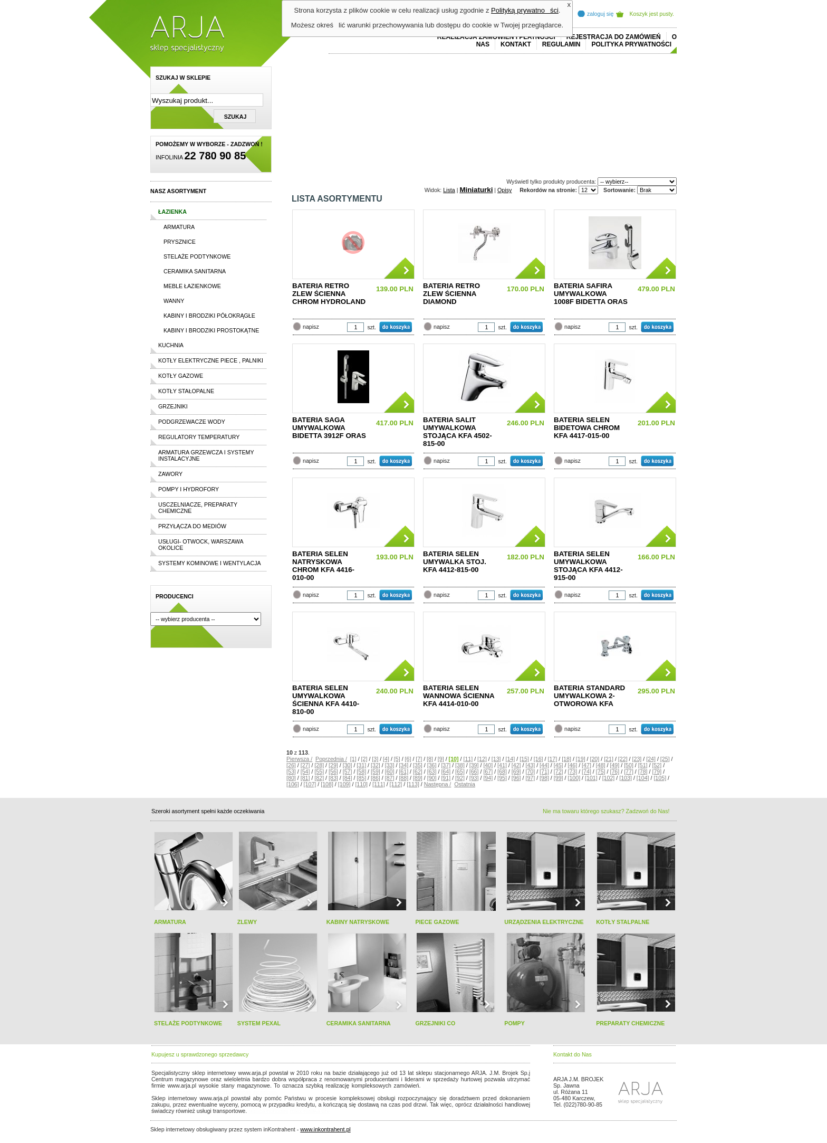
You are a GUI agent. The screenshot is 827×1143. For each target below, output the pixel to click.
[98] (544, 778)
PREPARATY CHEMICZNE (630, 1023)
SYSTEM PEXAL (259, 1023)
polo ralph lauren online (453, 1085)
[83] (333, 778)
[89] (417, 778)
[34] (403, 765)
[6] (408, 759)
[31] (361, 765)
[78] (643, 771)
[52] (656, 765)
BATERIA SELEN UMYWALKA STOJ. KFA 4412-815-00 (454, 562)
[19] (580, 759)
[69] (516, 771)
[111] (378, 784)
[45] (558, 765)
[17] (552, 759)
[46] (572, 765)
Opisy (504, 190)
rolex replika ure (310, 1111)
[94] (488, 778)
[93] (474, 778)
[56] (333, 771)
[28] (319, 765)
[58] (361, 771)
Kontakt (516, 44)
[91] (445, 778)
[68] (502, 771)
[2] (364, 759)
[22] (623, 759)
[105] (659, 778)
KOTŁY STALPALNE (622, 922)
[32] (375, 765)
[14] (510, 759)
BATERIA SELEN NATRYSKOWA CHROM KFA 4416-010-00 (323, 566)
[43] (530, 765)
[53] (291, 771)
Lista (449, 190)
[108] (327, 784)
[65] (460, 771)
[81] (305, 778)
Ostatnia (464, 784)
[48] (600, 765)
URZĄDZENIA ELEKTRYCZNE (543, 922)
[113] (413, 784)
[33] (390, 765)
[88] (403, 778)
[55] (319, 771)
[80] (291, 778)
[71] (544, 771)
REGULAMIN (561, 44)
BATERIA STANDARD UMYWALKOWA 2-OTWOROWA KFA (589, 696)
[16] (538, 759)
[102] (608, 778)
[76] (614, 771)
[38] (460, 765)
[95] (502, 778)
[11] (468, 759)
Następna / (437, 784)
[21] (608, 759)
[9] (441, 759)
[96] (516, 778)
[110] (361, 784)
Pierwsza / (299, 759)
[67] (488, 771)
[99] (558, 778)
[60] (390, 771)
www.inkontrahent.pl (325, 1129)
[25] (665, 759)
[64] (445, 771)
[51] (643, 765)
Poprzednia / (331, 759)
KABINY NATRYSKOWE (357, 922)
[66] (474, 771)
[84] (347, 778)
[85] (361, 778)
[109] (344, 784)
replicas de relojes (254, 1092)
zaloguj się (600, 14)
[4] (386, 759)
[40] (488, 765)
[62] (417, 771)
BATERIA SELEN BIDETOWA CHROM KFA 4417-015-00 (587, 428)
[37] (445, 765)
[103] (625, 778)
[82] (319, 778)
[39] (474, 765)
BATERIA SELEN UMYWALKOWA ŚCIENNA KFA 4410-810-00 (325, 700)
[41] (502, 765)
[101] (591, 778)
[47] (586, 765)
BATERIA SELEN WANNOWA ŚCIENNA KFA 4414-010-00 (458, 696)
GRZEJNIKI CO (435, 1023)
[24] (651, 759)
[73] (572, 771)
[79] (656, 771)
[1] (353, 759)
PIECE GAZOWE (437, 922)
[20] (594, 759)
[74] (586, 771)
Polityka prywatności (631, 44)
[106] (292, 784)
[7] (419, 759)
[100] (574, 778)
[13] (496, 759)
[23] (637, 759)
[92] (460, 778)
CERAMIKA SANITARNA (358, 1023)
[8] (430, 759)
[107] (310, 784)
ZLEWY (247, 922)
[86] (375, 778)
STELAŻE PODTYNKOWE (188, 1023)
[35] (417, 765)
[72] (558, 771)
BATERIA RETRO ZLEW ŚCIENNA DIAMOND (451, 294)
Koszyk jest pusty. (652, 14)
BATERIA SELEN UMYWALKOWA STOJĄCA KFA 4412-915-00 (588, 566)
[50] (628, 765)
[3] (375, 759)
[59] (375, 771)
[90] (432, 778)
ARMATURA (170, 922)
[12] (482, 759)
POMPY (514, 1023)
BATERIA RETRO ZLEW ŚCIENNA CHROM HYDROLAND (329, 294)
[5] (397, 759)
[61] (403, 771)
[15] (524, 759)
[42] (516, 765)
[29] (333, 765)
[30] (347, 765)
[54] (305, 771)
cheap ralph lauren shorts (198, 1092)
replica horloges (268, 1111)
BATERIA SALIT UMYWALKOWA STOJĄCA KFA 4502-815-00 (457, 431)
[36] (432, 765)
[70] (530, 771)
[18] (566, 759)
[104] (643, 778)
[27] (305, 765)
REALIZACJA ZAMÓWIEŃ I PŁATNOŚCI (496, 37)
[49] (614, 765)
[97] (530, 778)
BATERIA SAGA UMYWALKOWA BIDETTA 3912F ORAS (329, 428)
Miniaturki (476, 190)
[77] (628, 771)
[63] (432, 771)
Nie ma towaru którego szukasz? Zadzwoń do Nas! (606, 811)
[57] (347, 771)
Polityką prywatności (525, 10)
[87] (390, 778)
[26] (291, 765)
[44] (544, 765)
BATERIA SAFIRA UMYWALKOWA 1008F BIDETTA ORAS (591, 294)
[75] (600, 771)
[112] (396, 784)
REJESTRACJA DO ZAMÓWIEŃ (613, 37)
